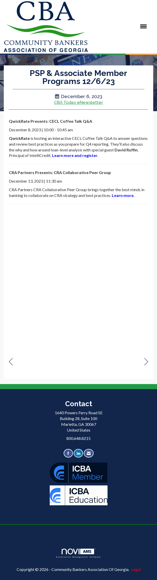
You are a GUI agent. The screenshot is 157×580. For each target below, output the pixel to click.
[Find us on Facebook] (68, 453)
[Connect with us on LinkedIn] (78, 453)
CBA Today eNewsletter (78, 102)
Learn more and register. (75, 155)
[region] (146, 361)
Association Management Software (78, 553)
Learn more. (123, 195)
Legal (136, 569)
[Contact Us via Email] (89, 453)
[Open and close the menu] (119, 26)
